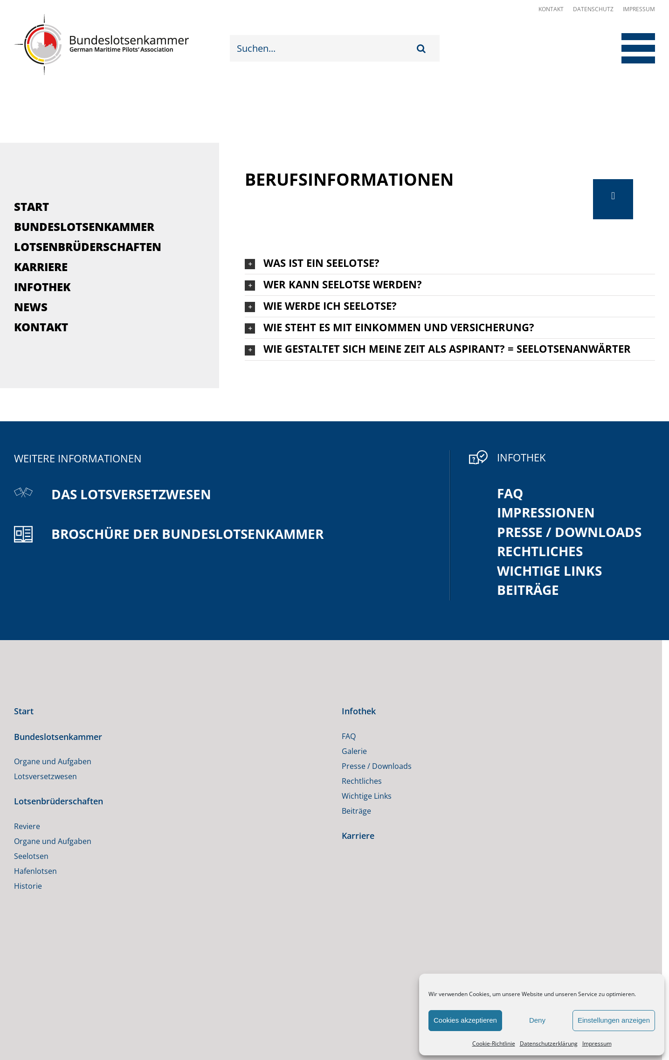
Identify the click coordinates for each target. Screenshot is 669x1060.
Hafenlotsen (35, 871)
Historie (28, 886)
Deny (537, 1020)
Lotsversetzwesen (45, 776)
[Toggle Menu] (630, 48)
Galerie (354, 751)
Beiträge (528, 590)
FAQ (510, 493)
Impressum (597, 1043)
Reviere (27, 826)
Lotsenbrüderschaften (87, 246)
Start (31, 206)
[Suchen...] (323, 48)
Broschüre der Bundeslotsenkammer (187, 534)
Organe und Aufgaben (52, 761)
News (31, 306)
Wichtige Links (549, 570)
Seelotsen (31, 856)
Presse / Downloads (569, 532)
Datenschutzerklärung (549, 1043)
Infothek (42, 286)
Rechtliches (540, 551)
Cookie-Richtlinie (493, 1043)
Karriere (41, 266)
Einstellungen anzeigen (614, 1020)
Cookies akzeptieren (465, 1020)
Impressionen (546, 512)
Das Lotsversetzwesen (131, 494)
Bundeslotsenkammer (84, 226)
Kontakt (551, 9)
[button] (450, 263)
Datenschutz (593, 9)
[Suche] (423, 48)
